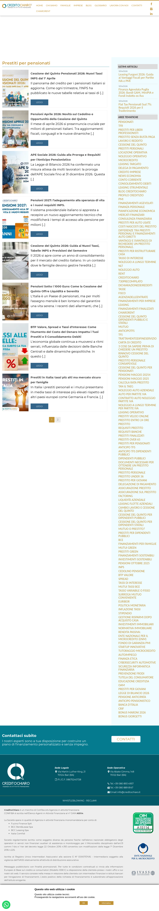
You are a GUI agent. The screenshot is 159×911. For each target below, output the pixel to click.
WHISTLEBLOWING (74, 800)
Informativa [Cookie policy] (106, 903)
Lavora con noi (119, 5)
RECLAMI (91, 800)
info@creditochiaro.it (128, 792)
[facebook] (151, 4)
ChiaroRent (43, 11)
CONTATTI (126, 739)
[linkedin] (151, 13)
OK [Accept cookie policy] (83, 903)
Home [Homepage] (39, 5)
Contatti (136, 5)
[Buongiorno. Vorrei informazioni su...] (6, 905)
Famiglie (65, 5)
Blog (89, 5)
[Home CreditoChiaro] (17, 7)
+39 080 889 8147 (123, 787)
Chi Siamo (51, 5)
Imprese (78, 5)
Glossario (101, 5)
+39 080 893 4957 (124, 783)
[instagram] (151, 9)
